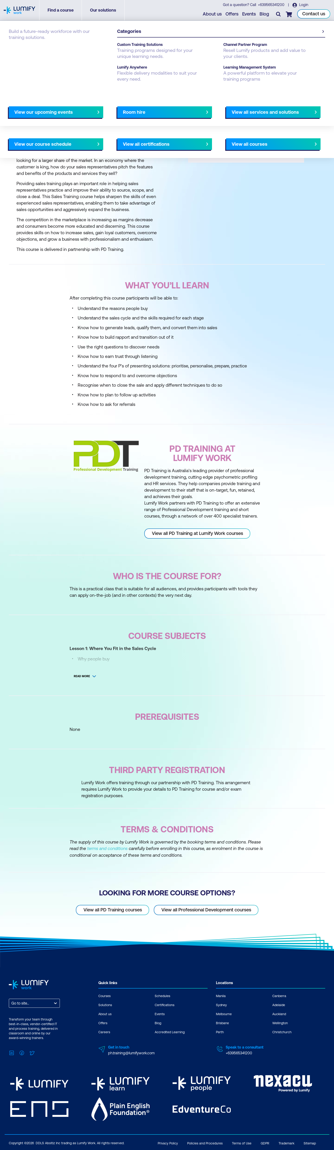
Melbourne (224, 1014)
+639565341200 (271, 5)
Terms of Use (241, 1142)
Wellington (280, 1023)
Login (303, 5)
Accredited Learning (170, 1032)
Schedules (162, 996)
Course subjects (106, 108)
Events (249, 14)
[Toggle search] (278, 14)
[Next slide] (163, 108)
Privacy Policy (168, 1142)
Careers (104, 1032)
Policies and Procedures (205, 1142)
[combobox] (11, 1003)
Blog (264, 14)
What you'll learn (71, 108)
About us (212, 14)
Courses (16, 47)
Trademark (286, 1142)
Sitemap (310, 1142)
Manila (221, 996)
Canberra (279, 996)
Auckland (279, 1014)
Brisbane (222, 1023)
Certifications (164, 1005)
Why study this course (32, 108)
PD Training (37, 47)
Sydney (221, 1005)
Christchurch (282, 1032)
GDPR (265, 1142)
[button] (87, 106)
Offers (232, 14)
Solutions (105, 1005)
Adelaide (278, 1005)
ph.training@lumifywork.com (131, 1053)
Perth (220, 1032)
